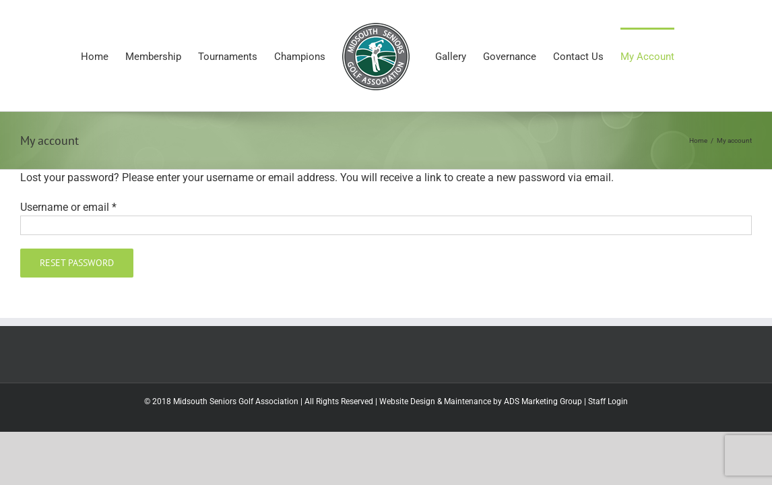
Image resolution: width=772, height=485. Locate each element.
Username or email (68, 207)
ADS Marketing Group (543, 401)
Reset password (77, 263)
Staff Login (608, 401)
